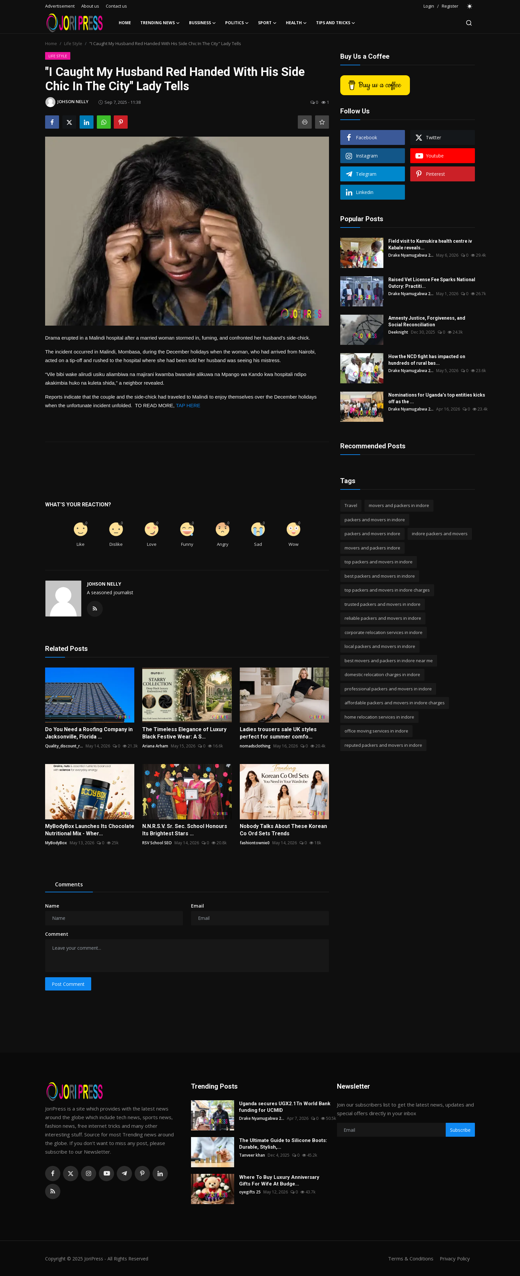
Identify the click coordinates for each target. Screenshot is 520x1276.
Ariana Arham (155, 746)
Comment (56, 934)
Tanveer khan (252, 1155)
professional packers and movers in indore (388, 689)
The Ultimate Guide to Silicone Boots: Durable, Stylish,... (283, 1143)
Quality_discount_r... (64, 746)
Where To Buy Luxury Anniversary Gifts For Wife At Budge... (279, 1180)
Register (450, 6)
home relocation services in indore (379, 717)
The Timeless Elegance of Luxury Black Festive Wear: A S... (184, 733)
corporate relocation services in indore (383, 632)
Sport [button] (267, 23)
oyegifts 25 (250, 1192)
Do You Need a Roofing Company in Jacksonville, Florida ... (89, 733)
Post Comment (68, 984)
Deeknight (398, 332)
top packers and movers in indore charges (387, 590)
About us (90, 6)
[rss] (52, 1191)
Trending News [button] (160, 23)
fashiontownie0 (255, 843)
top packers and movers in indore (379, 562)
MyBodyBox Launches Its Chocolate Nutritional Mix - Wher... (89, 830)
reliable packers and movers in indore (383, 618)
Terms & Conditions (409, 1258)
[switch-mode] (470, 6)
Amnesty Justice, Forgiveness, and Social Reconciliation (426, 321)
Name (52, 906)
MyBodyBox (56, 843)
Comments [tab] (69, 884)
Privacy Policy (454, 1258)
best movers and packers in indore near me (389, 661)
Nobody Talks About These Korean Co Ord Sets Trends (283, 830)
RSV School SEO (157, 843)
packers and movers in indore (375, 520)
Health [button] (296, 23)
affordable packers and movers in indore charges (395, 703)
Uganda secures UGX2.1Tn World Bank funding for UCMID (284, 1107)
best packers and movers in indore (380, 576)
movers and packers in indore (399, 505)
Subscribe (460, 1130)
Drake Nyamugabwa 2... (410, 255)
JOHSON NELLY (104, 584)
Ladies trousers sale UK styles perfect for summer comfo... (278, 733)
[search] (469, 23)
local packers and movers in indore (380, 646)
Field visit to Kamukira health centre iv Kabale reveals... (430, 244)
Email (197, 906)
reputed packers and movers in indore (383, 745)
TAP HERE (188, 405)
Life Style (73, 43)
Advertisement (60, 6)
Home (125, 23)
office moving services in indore (376, 731)
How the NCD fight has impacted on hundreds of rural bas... (426, 360)
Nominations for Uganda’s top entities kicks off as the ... (436, 398)
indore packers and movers (440, 534)
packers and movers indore (372, 534)
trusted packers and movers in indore (383, 604)
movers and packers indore (372, 548)
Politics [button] (237, 23)
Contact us (116, 6)
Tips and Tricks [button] (335, 23)
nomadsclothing (255, 746)
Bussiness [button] (202, 23)
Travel (351, 505)
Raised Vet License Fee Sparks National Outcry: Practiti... (431, 283)
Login (428, 6)
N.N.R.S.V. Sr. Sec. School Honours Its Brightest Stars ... (184, 830)
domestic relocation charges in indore (382, 674)
